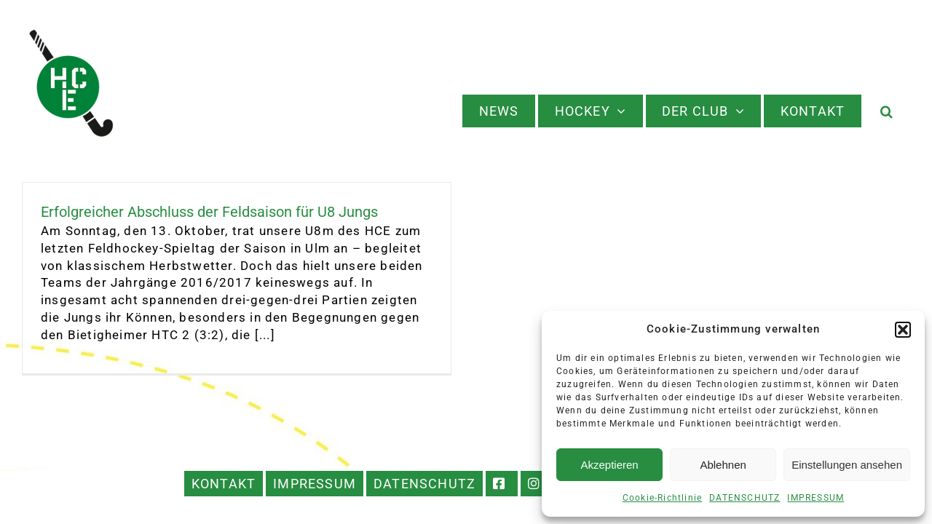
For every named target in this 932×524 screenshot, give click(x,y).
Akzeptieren (609, 464)
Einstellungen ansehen (846, 464)
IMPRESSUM (815, 498)
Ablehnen (723, 464)
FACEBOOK (502, 483)
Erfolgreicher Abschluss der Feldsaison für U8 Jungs (209, 212)
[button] (903, 329)
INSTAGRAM (537, 483)
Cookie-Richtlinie (662, 498)
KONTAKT (223, 483)
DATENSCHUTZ (744, 498)
